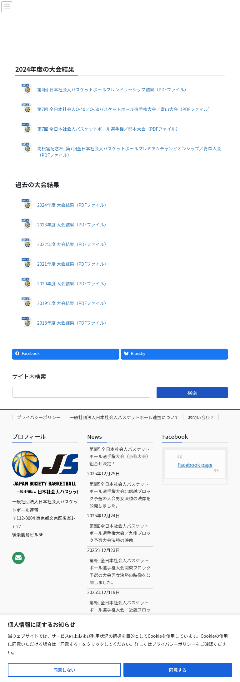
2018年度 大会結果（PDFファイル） (72, 323)
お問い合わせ (201, 417)
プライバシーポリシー (39, 417)
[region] (120, 648)
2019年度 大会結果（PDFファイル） (72, 303)
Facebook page (195, 464)
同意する (178, 670)
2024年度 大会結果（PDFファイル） (72, 205)
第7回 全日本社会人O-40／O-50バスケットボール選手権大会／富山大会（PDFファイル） (124, 109)
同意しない (64, 670)
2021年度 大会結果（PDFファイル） (72, 264)
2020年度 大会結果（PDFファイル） (72, 283)
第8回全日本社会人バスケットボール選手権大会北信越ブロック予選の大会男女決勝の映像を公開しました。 (120, 495)
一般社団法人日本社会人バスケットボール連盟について (124, 417)
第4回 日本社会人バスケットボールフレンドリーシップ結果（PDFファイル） (113, 89)
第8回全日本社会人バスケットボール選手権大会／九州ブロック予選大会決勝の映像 (120, 533)
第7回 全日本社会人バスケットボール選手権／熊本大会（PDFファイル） (108, 129)
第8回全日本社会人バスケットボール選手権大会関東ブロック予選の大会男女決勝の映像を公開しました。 (120, 571)
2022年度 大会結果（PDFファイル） (72, 244)
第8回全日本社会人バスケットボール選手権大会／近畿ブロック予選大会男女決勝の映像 (120, 609)
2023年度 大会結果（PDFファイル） (72, 224)
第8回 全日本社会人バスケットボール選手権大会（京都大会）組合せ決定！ (120, 456)
